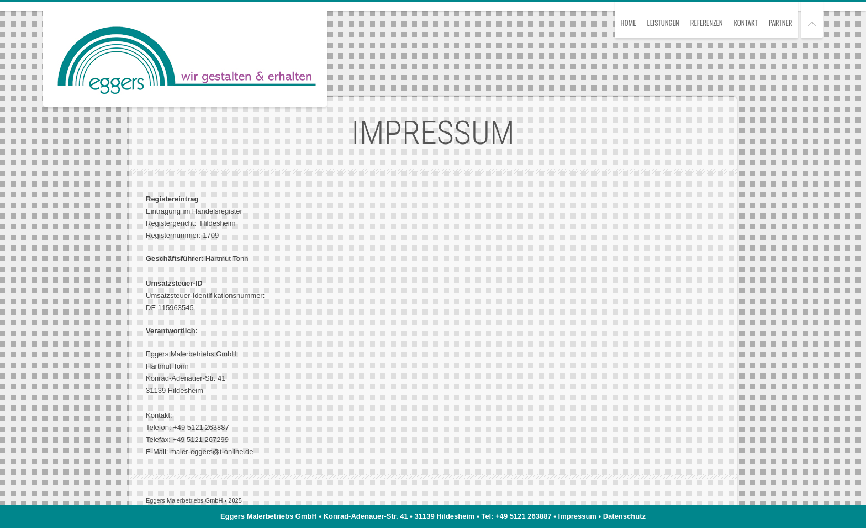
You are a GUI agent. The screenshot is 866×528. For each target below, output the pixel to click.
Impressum (577, 516)
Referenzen (706, 22)
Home (628, 22)
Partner (781, 22)
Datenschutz (624, 516)
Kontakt (746, 22)
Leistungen (663, 22)
